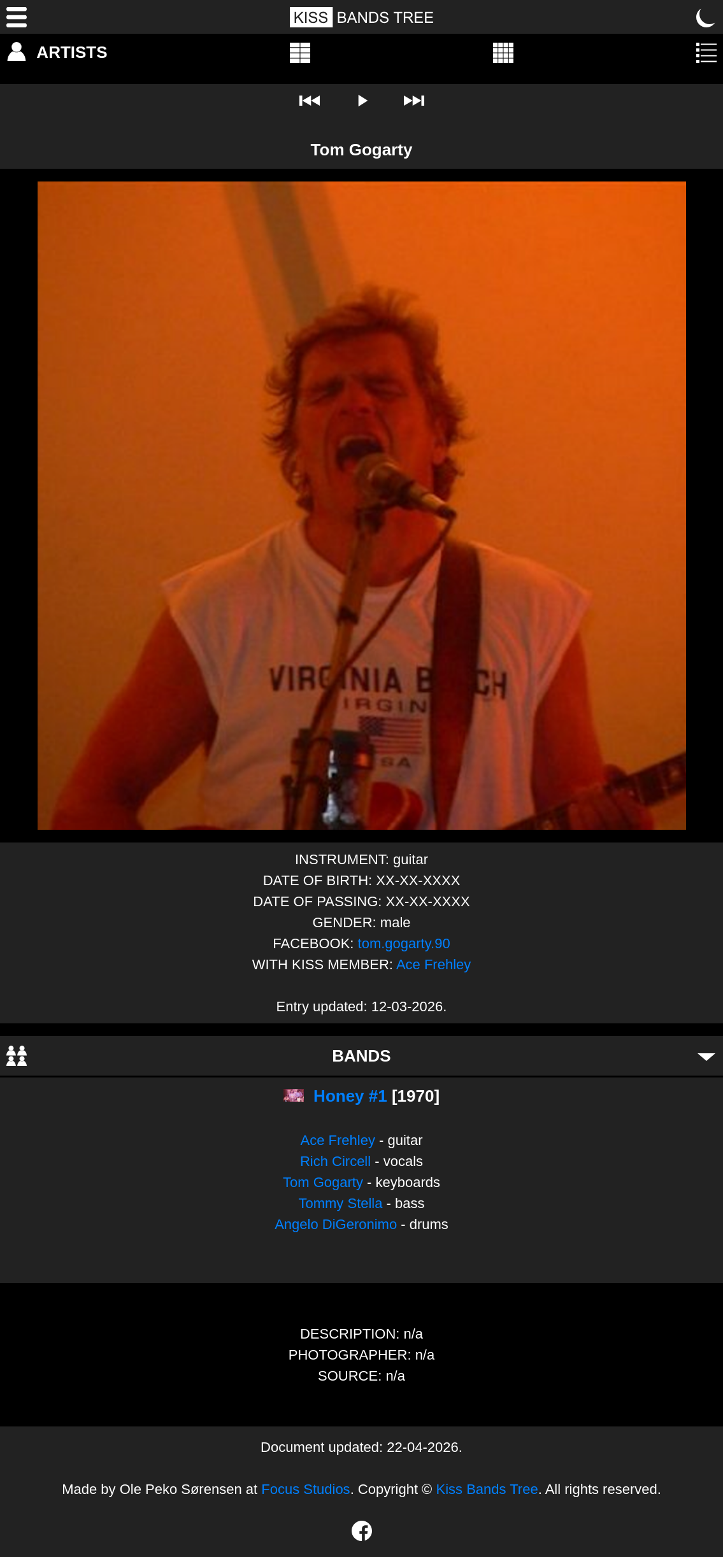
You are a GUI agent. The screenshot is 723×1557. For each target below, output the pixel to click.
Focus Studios (305, 1489)
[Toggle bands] (706, 1056)
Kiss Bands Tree (487, 1489)
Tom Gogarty (323, 1182)
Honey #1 (350, 1096)
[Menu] (16, 17)
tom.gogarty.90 (404, 943)
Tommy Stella (340, 1203)
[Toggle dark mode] (706, 17)
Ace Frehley (433, 964)
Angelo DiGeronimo (336, 1224)
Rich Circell (335, 1161)
